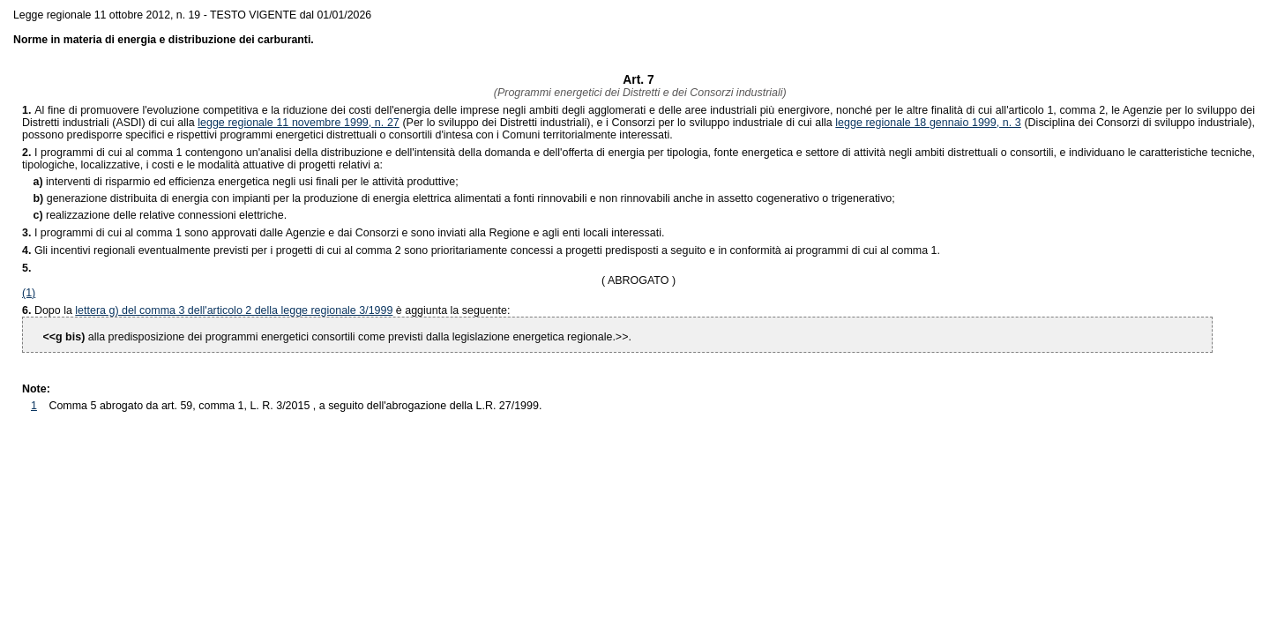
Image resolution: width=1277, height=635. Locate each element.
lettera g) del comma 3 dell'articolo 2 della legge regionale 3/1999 (233, 310)
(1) (28, 293)
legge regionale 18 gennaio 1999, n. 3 (928, 122)
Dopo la (54, 310)
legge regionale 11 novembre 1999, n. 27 (299, 122)
